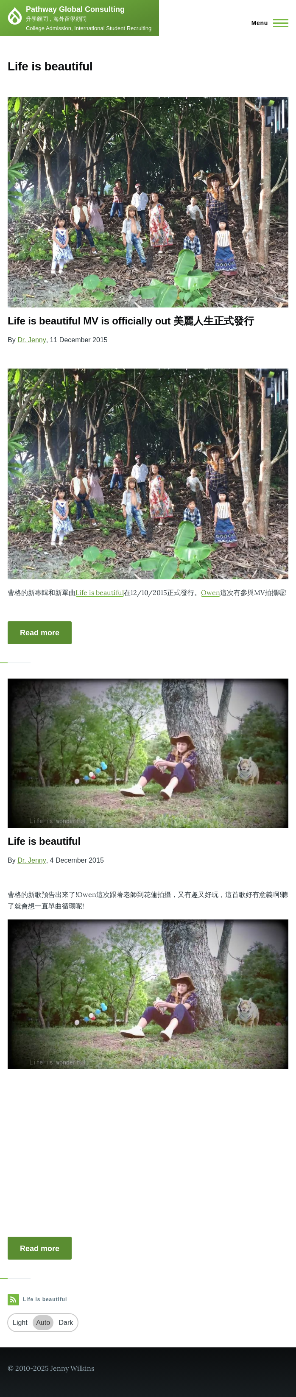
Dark (66, 1322)
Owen (210, 592)
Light (20, 1322)
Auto (43, 1322)
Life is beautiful (99, 592)
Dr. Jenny (31, 340)
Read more (39, 633)
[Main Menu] (267, 23)
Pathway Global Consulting (75, 9)
